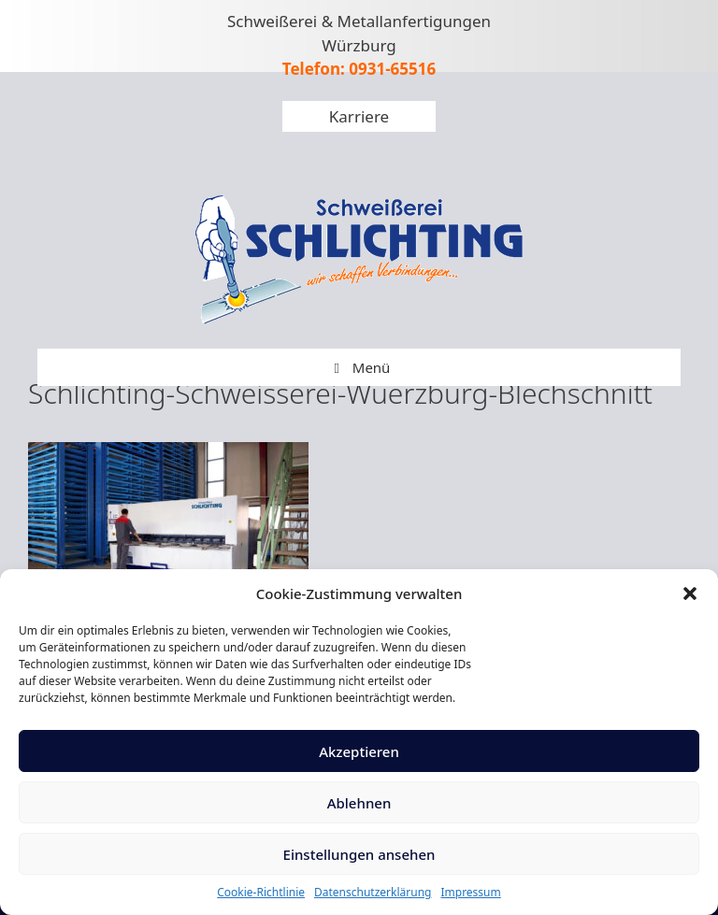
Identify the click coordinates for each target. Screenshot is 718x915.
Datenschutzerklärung (372, 892)
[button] (690, 593)
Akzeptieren (359, 751)
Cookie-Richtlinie (261, 892)
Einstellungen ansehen (359, 854)
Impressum (470, 892)
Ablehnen (359, 802)
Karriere (359, 116)
